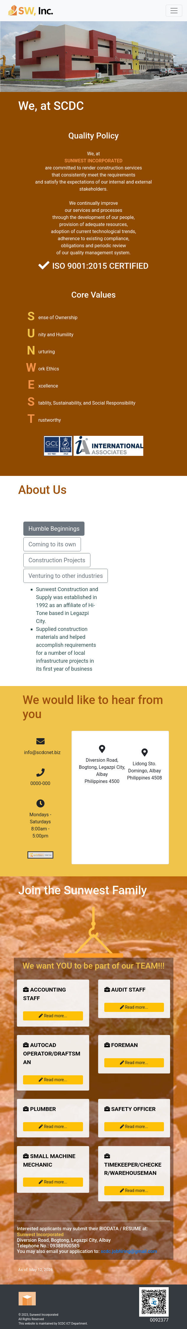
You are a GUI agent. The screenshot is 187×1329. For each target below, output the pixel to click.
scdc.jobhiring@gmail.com (129, 1251)
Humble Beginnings (53, 528)
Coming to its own (52, 544)
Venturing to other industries (65, 575)
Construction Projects (56, 560)
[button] (14, 56)
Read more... (53, 1015)
